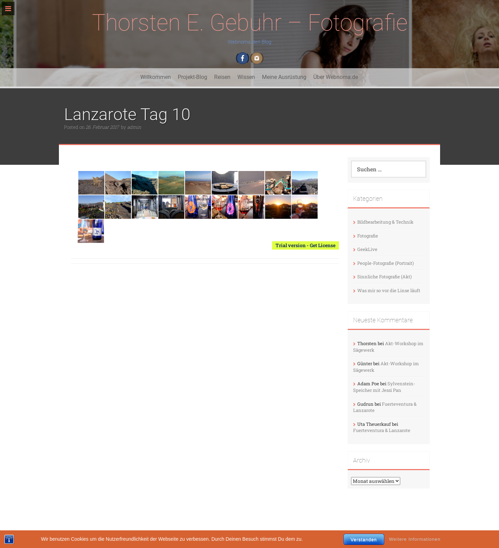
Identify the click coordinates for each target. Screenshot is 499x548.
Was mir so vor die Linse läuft (388, 290)
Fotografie (367, 236)
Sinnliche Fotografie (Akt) (384, 276)
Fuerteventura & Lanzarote (381, 430)
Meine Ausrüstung (284, 77)
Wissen (246, 77)
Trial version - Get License (305, 245)
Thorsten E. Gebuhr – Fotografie (250, 22)
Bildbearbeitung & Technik (385, 222)
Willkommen (155, 77)
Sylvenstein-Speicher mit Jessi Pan (384, 386)
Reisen (222, 77)
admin (134, 127)
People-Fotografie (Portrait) (385, 263)
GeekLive (367, 249)
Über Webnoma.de (335, 77)
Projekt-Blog (192, 77)
